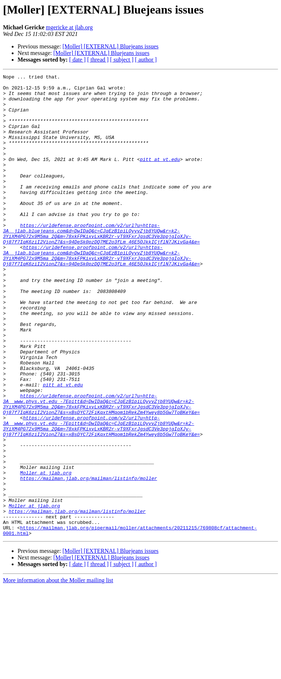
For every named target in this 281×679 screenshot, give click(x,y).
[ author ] (146, 59)
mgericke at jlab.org (69, 27)
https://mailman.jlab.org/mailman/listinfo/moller (88, 559)
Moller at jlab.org (45, 553)
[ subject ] (122, 59)
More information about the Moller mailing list (58, 672)
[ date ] (77, 59)
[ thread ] (98, 59)
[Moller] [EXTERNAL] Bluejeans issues (111, 46)
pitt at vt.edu (160, 176)
